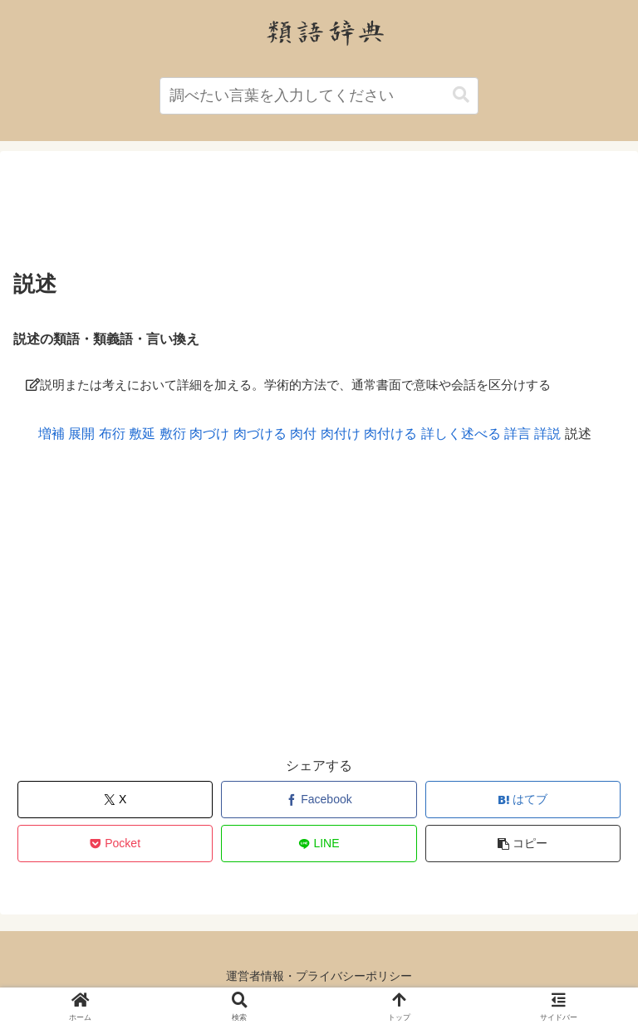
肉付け (341, 434)
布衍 (112, 434)
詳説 (547, 434)
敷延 (142, 434)
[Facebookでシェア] (319, 799)
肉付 (303, 434)
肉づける (260, 434)
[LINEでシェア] (319, 843)
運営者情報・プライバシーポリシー (319, 976)
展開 (81, 434)
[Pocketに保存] (115, 843)
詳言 (517, 434)
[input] (319, 96)
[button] (461, 95)
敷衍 (173, 434)
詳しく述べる (461, 434)
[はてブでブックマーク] (523, 799)
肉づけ (209, 434)
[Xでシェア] (115, 799)
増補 (51, 434)
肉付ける (390, 434)
